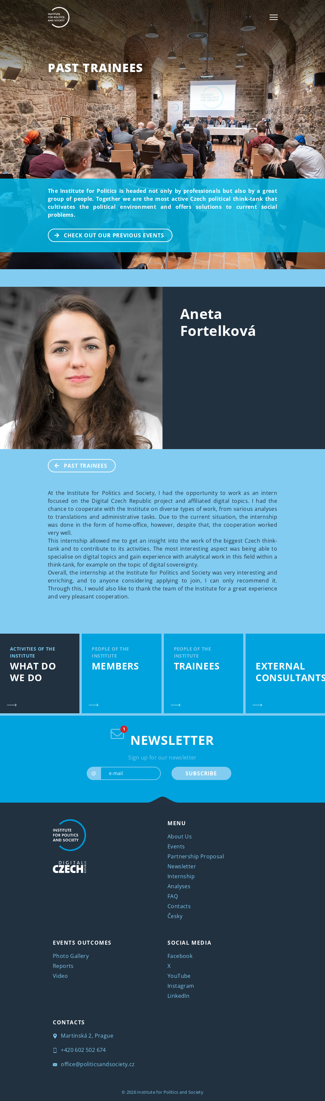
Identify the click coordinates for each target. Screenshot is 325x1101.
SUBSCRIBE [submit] (201, 773)
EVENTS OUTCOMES (82, 942)
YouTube (179, 976)
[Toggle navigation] (273, 17)
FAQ (172, 896)
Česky (174, 916)
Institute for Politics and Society (170, 1092)
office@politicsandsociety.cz (94, 1064)
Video (60, 976)
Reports (63, 966)
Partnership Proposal (195, 856)
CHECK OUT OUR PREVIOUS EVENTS (106, 235)
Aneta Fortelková (218, 322)
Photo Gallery (71, 956)
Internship (181, 876)
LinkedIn (178, 995)
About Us (179, 836)
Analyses (178, 886)
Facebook (179, 956)
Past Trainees (95, 67)
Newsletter (181, 866)
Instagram (180, 985)
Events (176, 846)
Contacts (179, 906)
